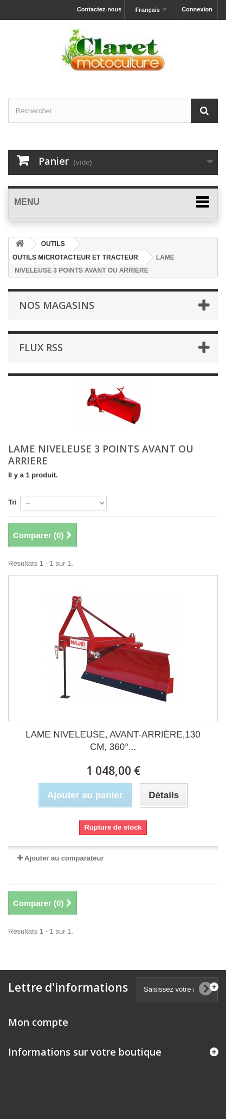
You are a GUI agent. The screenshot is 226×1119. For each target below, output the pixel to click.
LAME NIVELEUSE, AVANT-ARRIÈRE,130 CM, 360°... (113, 740)
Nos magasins (56, 305)
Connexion (197, 9)
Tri (12, 502)
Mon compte (38, 1022)
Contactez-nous (99, 9)
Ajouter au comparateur (64, 858)
